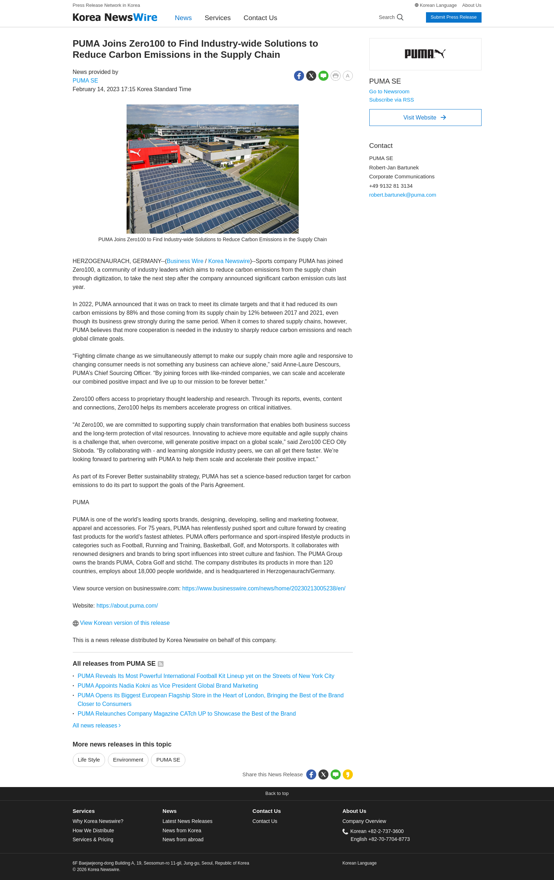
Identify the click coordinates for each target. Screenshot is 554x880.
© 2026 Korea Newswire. (96, 869)
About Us (471, 5)
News (183, 18)
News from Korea (181, 830)
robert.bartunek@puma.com (402, 195)
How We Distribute (93, 830)
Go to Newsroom (389, 91)
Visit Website (424, 117)
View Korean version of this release (121, 623)
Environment (128, 760)
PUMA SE (85, 81)
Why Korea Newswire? (98, 821)
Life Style (89, 760)
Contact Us (260, 18)
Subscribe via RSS (391, 100)
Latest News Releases (187, 821)
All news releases (97, 725)
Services (218, 18)
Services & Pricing (93, 839)
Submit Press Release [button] (454, 17)
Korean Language (438, 5)
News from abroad (182, 839)
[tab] (118, 811)
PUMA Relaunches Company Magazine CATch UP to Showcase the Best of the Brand (187, 714)
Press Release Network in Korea (106, 5)
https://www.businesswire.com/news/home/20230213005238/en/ (263, 588)
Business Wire (185, 261)
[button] (299, 75)
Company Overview (364, 821)
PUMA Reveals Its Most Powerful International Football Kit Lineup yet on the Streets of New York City (206, 676)
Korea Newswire (229, 261)
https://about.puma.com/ (127, 606)
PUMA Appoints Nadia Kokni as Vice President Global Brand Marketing (168, 686)
